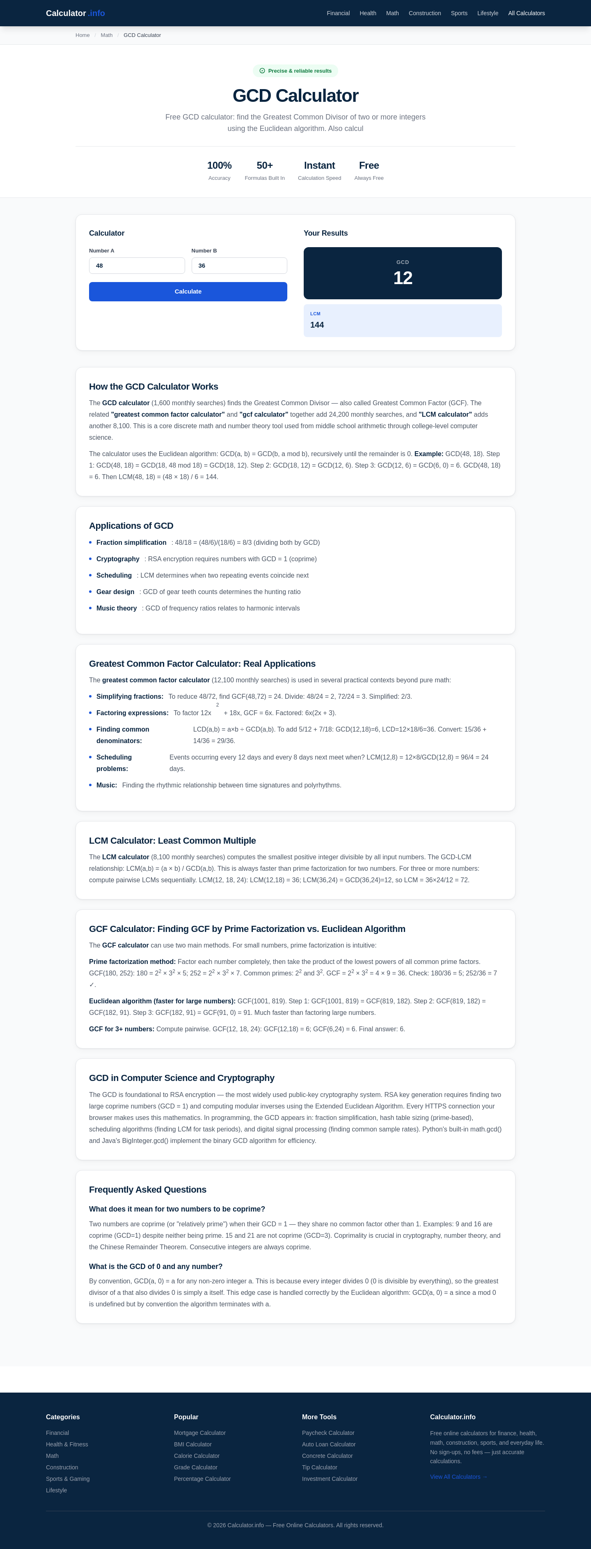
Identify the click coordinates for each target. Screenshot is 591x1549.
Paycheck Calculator (328, 1433)
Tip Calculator (319, 1467)
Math (392, 13)
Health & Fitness (67, 1444)
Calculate (188, 291)
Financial (338, 13)
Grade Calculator (196, 1467)
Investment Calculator (329, 1479)
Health (368, 13)
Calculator (75, 13)
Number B (204, 251)
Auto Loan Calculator (329, 1444)
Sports (459, 13)
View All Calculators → (459, 1476)
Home (83, 35)
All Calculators (527, 13)
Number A (102, 251)
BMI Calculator (193, 1444)
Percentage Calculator (202, 1479)
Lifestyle (487, 13)
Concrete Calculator (327, 1456)
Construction (425, 13)
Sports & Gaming (68, 1479)
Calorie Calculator (197, 1456)
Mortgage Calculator (200, 1433)
